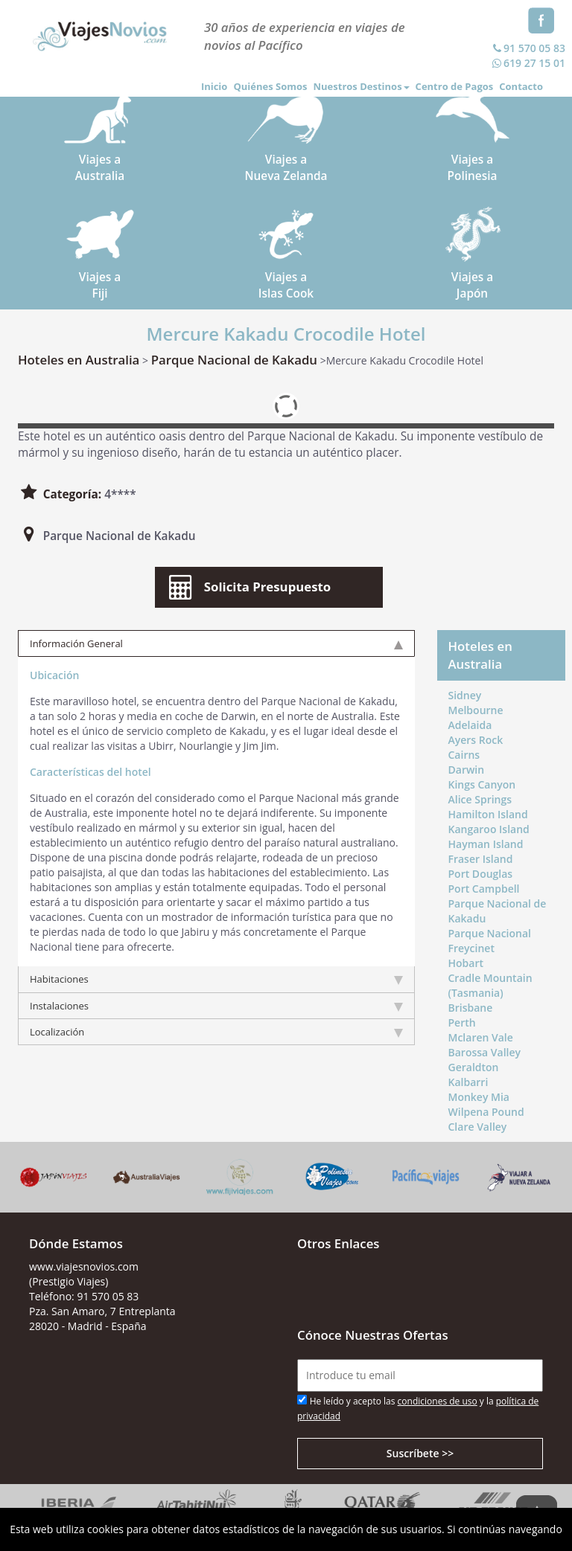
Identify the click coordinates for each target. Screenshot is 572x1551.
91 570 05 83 (527, 48)
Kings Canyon (482, 784)
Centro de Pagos (455, 86)
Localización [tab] (216, 1031)
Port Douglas (480, 874)
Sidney (465, 695)
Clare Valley (477, 1127)
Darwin (466, 769)
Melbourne (475, 710)
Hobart (465, 963)
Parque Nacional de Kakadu (234, 359)
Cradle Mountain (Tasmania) (490, 985)
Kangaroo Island (489, 829)
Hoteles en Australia (78, 359)
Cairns (464, 755)
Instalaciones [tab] (216, 1005)
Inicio (214, 86)
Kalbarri (468, 1082)
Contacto (521, 86)
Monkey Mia (478, 1097)
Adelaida (470, 725)
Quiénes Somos (270, 86)
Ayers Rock (475, 740)
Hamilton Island (488, 814)
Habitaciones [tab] (216, 979)
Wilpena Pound (486, 1112)
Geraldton (473, 1067)
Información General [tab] (216, 643)
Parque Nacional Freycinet (490, 940)
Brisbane (470, 1008)
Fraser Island (480, 859)
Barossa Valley (484, 1052)
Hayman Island (486, 844)
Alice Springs (480, 799)
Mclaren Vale (480, 1037)
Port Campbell (484, 889)
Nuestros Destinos (361, 86)
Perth (462, 1022)
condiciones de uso (437, 1401)
